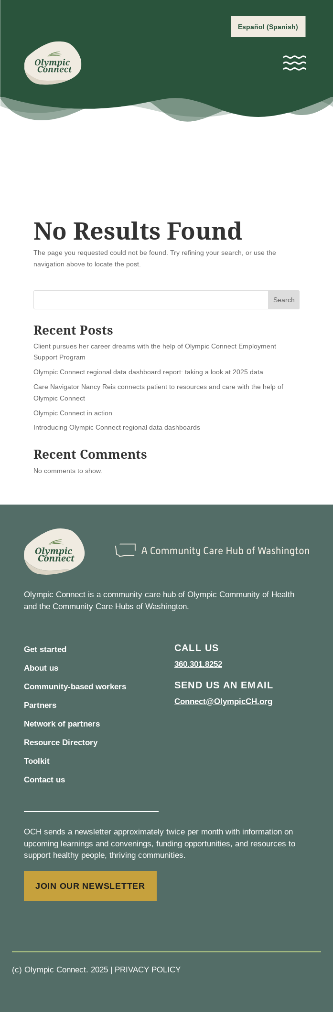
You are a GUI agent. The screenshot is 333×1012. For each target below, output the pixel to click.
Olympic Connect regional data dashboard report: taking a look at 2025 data (148, 372)
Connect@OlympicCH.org (223, 701)
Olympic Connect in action (72, 413)
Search (284, 300)
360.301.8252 (198, 664)
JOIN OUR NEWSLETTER (90, 886)
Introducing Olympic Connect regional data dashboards (116, 427)
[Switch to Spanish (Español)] (268, 26)
